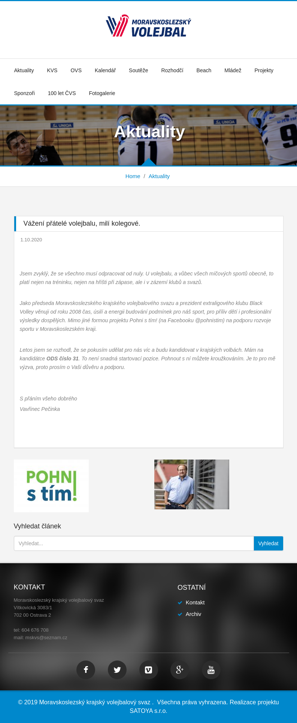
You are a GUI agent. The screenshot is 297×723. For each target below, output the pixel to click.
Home (132, 176)
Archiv (193, 614)
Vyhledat (268, 543)
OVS (76, 70)
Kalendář (105, 70)
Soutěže (138, 70)
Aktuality (24, 70)
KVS (52, 70)
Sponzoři (24, 93)
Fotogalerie (102, 93)
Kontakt (195, 602)
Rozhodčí (172, 70)
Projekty (263, 70)
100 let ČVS (62, 93)
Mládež (232, 70)
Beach (204, 70)
